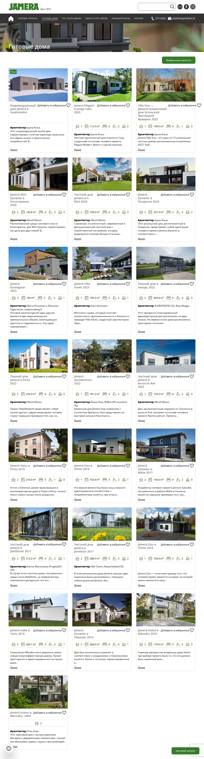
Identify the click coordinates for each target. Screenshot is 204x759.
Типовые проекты (27, 18)
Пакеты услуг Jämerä (96, 18)
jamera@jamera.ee (181, 18)
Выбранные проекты (178, 60)
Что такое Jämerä (71, 18)
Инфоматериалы (121, 18)
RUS (180, 6)
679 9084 (158, 18)
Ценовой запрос (185, 750)
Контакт (138, 18)
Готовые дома (50, 18)
